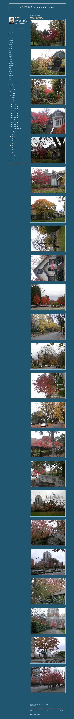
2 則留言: (46, 704)
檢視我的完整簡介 (12, 26)
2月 (13, 150)
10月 (13, 132)
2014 (11, 86)
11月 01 (15, 126)
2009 (11, 155)
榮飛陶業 (11, 75)
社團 (10, 52)
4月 (13, 145)
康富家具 (11, 33)
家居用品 (11, 67)
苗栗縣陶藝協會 (12, 64)
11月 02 (15, 124)
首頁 (48, 710)
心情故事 (11, 40)
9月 (13, 134)
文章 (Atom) (37, 714)
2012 (11, 91)
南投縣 (10, 54)
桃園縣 (10, 71)
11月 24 (15, 106)
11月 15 (15, 113)
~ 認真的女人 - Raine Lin (37, 7)
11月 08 (15, 120)
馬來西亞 (11, 73)
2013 (11, 89)
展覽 (10, 69)
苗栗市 (10, 58)
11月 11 (15, 115)
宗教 (10, 50)
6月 (13, 141)
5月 (13, 143)
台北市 (10, 46)
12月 (13, 97)
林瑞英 (18, 17)
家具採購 (11, 65)
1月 (13, 152)
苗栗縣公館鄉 (12, 62)
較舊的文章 (63, 710)
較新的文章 (33, 710)
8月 (13, 136)
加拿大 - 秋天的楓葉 (37, 18)
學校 (10, 77)
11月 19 (15, 111)
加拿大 (34, 705)
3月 (13, 147)
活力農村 (11, 56)
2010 (11, 95)
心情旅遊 (11, 42)
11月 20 (15, 108)
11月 (13, 100)
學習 (10, 79)
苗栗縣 (10, 60)
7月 (13, 138)
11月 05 (15, 122)
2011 (11, 93)
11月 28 (15, 102)
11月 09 (15, 117)
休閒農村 (11, 48)
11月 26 (15, 104)
